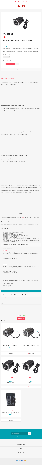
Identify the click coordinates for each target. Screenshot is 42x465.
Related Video (3, 74)
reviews (11, 42)
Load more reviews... (21, 290)
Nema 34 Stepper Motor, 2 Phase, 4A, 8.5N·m (11, 345)
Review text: (3, 303)
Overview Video (7, 37)
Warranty (2, 75)
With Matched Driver (7, 54)
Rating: (21, 314)
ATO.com (22, 217)
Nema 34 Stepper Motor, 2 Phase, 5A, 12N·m (31, 345)
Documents (3, 73)
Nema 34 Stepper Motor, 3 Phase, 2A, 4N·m (11, 378)
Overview (2, 72)
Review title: (3, 299)
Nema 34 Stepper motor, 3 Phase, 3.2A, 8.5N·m (31, 378)
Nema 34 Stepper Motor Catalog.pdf (7, 78)
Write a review (16, 42)
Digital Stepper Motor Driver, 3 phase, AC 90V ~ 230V (10, 413)
